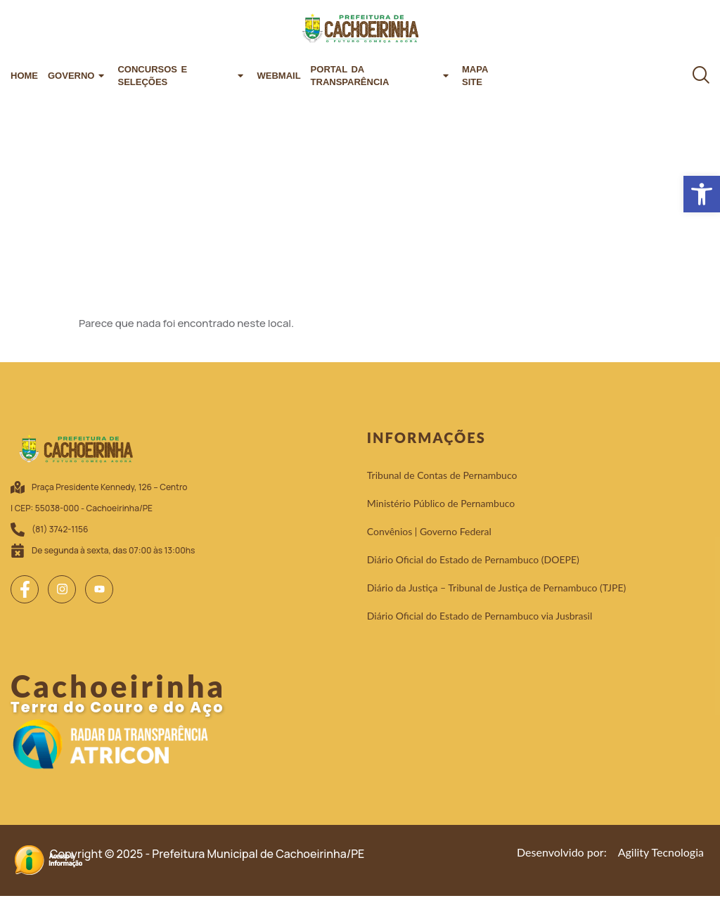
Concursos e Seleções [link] (182, 75)
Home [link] (24, 75)
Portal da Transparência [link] (381, 75)
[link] (701, 194)
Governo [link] (78, 76)
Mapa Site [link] (475, 75)
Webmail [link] (278, 75)
